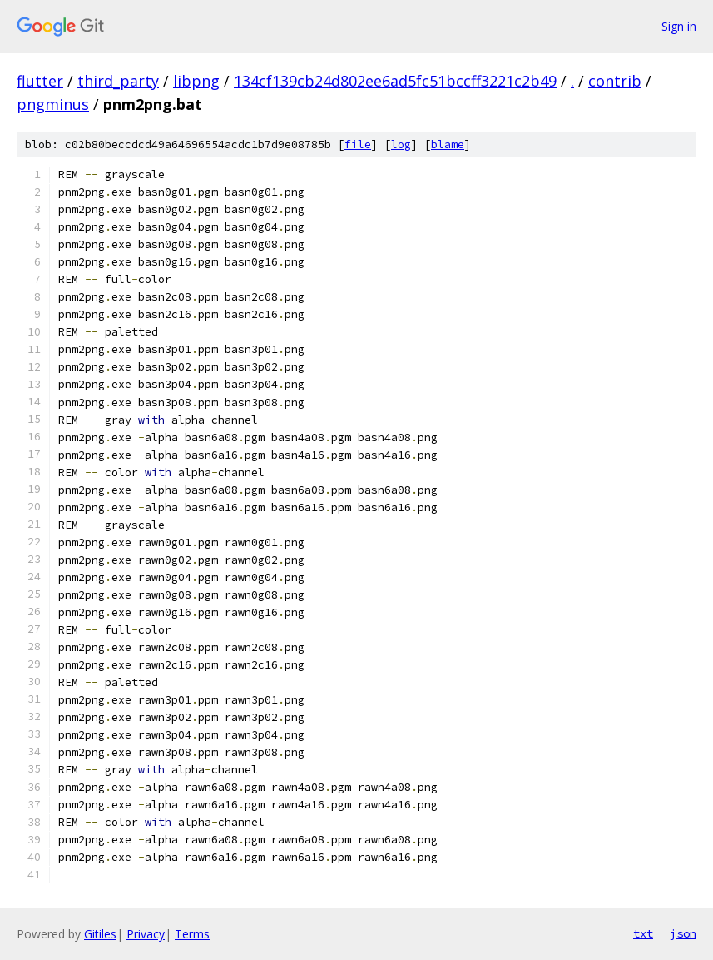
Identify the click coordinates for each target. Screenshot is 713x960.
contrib (614, 81)
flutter (40, 81)
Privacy (145, 934)
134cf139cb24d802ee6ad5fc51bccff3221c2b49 (395, 81)
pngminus (53, 104)
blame (447, 144)
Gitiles (100, 934)
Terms (192, 934)
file (357, 144)
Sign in (678, 26)
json (683, 933)
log (401, 144)
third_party (118, 81)
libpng (196, 81)
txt (643, 933)
